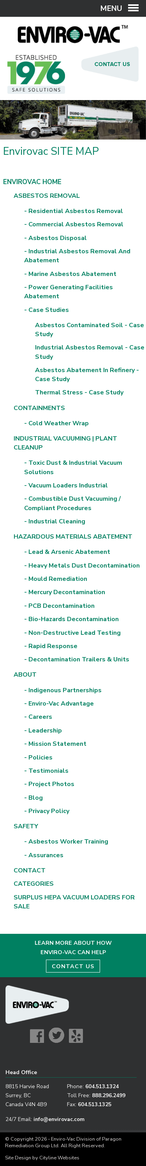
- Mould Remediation (55, 579)
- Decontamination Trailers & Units (76, 659)
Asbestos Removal (47, 196)
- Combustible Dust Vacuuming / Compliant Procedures (72, 503)
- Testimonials (46, 771)
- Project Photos (49, 784)
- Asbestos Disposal (55, 238)
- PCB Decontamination (59, 606)
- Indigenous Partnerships (63, 690)
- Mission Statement (55, 744)
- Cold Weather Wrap (56, 423)
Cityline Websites (59, 1157)
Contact (30, 870)
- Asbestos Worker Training (66, 841)
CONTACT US (73, 966)
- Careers (38, 717)
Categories (34, 883)
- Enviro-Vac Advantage (59, 703)
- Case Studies (46, 310)
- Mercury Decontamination (64, 592)
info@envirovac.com (58, 1119)
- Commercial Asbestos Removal (73, 224)
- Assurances (43, 855)
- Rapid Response (50, 646)
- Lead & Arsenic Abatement (67, 552)
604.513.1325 (94, 1104)
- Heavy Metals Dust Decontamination (82, 565)
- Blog (33, 797)
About (25, 674)
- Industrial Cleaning (54, 521)
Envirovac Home (32, 181)
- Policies (38, 757)
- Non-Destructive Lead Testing (72, 633)
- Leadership (43, 730)
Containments (39, 408)
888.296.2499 (108, 1095)
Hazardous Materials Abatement (73, 536)
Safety (26, 826)
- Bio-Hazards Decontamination (71, 619)
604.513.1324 (102, 1086)
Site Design (18, 1157)
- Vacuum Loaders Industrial (66, 485)
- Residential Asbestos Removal (73, 211)
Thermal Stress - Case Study (79, 392)
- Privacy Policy (46, 811)
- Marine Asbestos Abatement (70, 274)
